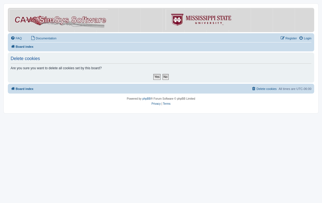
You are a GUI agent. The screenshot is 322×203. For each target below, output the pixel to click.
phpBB (146, 98)
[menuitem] (16, 38)
